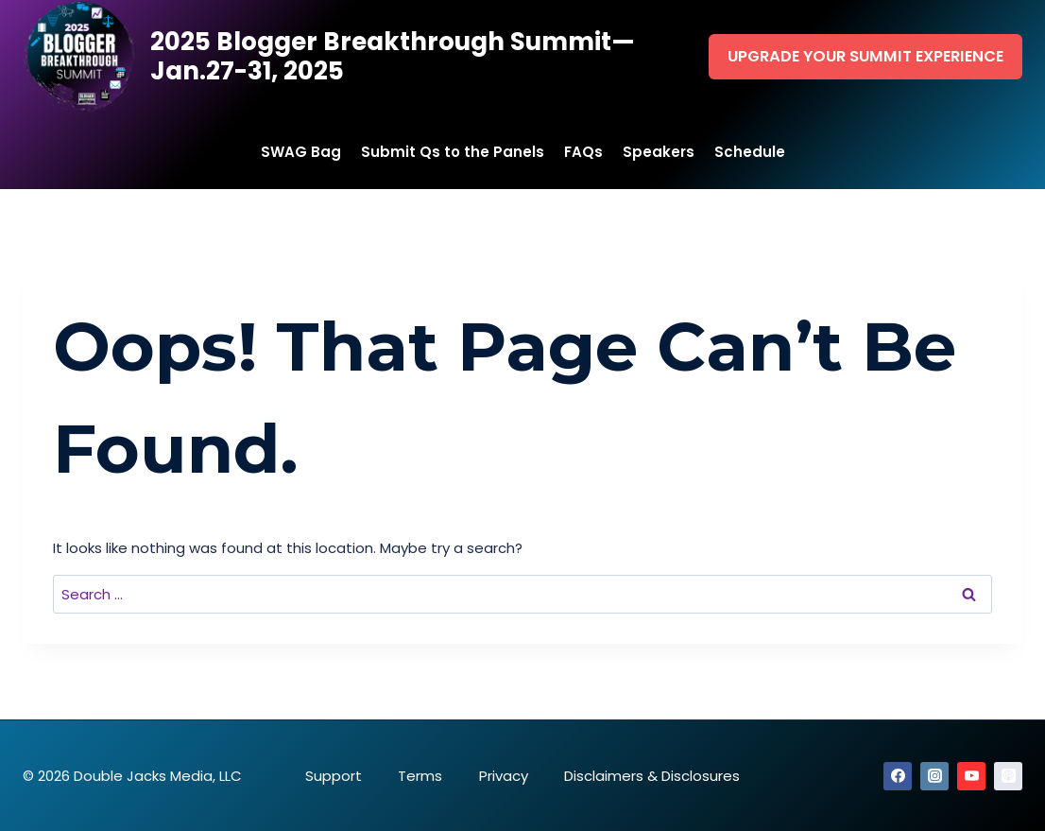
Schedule (749, 152)
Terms (420, 776)
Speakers (658, 152)
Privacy (503, 776)
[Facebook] (897, 776)
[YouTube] (971, 776)
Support (333, 776)
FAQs (583, 152)
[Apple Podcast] (1008, 776)
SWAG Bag (301, 152)
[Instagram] (934, 776)
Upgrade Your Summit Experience (865, 56)
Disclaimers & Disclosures (652, 776)
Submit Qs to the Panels (452, 152)
